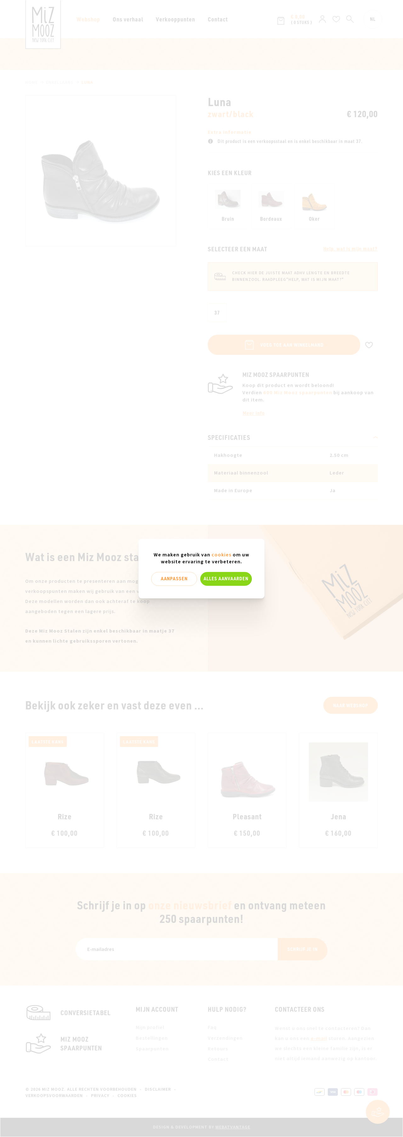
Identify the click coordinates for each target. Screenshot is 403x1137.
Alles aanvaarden (226, 579)
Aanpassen (174, 579)
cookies (221, 554)
